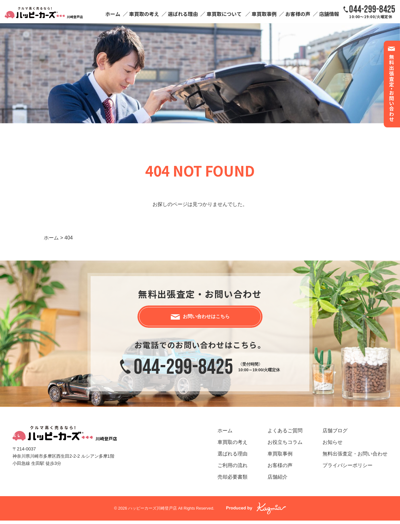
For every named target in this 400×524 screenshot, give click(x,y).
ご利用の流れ (233, 468)
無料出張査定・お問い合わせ (355, 457)
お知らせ (332, 445)
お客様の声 (297, 14)
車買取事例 (264, 14)
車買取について (224, 14)
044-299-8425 (183, 370)
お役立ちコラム (285, 445)
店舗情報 (329, 14)
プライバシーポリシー (347, 468)
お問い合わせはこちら (206, 318)
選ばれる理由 (183, 14)
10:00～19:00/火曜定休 (372, 11)
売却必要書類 (233, 480)
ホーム (112, 14)
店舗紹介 (278, 480)
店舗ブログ (335, 433)
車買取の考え (144, 14)
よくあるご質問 (285, 433)
